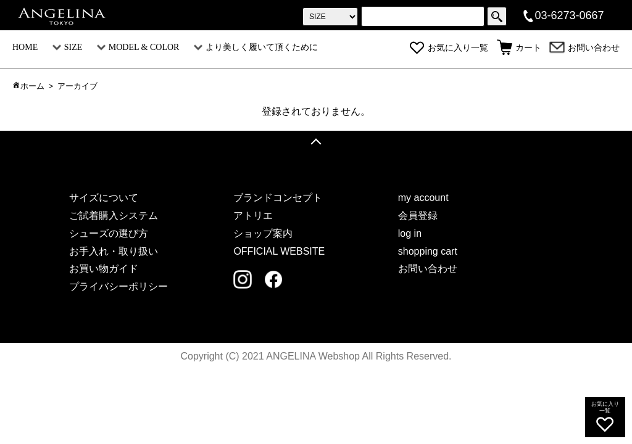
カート (519, 47)
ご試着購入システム (113, 215)
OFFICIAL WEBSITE (279, 251)
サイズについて (103, 197)
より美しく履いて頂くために (256, 47)
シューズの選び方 (108, 233)
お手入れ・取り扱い (113, 251)
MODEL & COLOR (138, 47)
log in (410, 233)
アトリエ (253, 215)
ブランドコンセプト (277, 197)
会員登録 (418, 215)
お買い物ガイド (103, 268)
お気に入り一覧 (448, 47)
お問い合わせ (584, 47)
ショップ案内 (263, 233)
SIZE (67, 47)
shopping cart (427, 251)
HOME (25, 47)
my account (423, 197)
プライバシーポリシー (118, 286)
